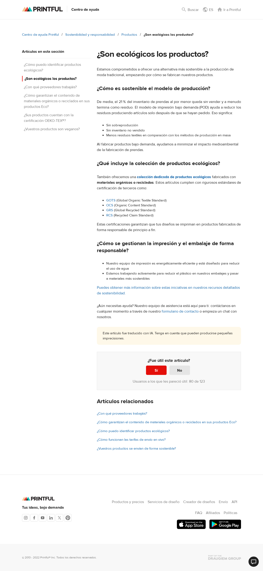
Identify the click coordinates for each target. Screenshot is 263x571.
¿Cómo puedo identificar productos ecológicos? (133, 431)
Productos (129, 34)
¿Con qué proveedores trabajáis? (50, 87)
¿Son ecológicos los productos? (51, 78)
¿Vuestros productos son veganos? (52, 129)
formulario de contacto (180, 311)
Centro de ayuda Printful (40, 34)
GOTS (111, 200)
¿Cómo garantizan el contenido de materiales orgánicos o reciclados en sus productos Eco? (57, 101)
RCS (109, 215)
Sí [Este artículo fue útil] (156, 370)
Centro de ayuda (85, 9)
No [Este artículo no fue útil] (179, 370)
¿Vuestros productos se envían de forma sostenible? (136, 448)
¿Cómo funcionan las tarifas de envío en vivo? (131, 439)
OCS (109, 205)
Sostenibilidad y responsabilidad (90, 34)
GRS (109, 210)
